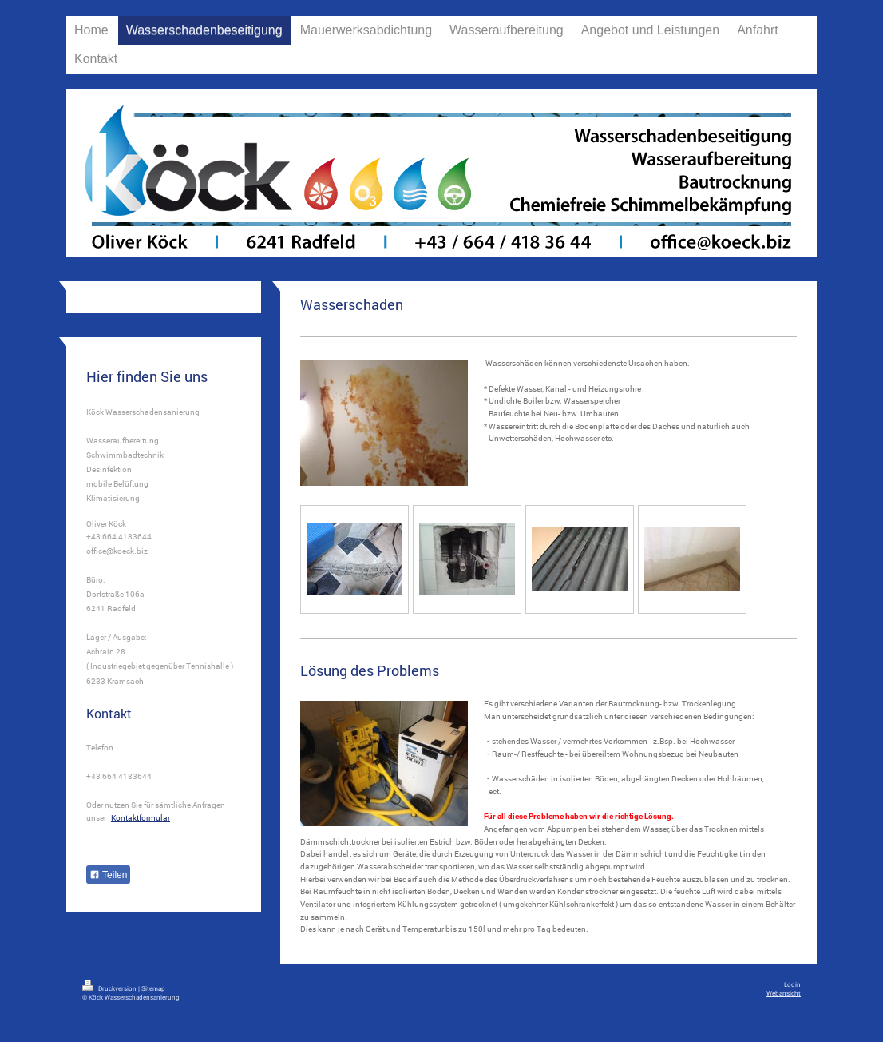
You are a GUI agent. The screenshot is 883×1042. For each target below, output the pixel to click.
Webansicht (783, 992)
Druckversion (110, 988)
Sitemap (153, 988)
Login (792, 984)
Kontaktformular (140, 818)
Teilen (108, 875)
